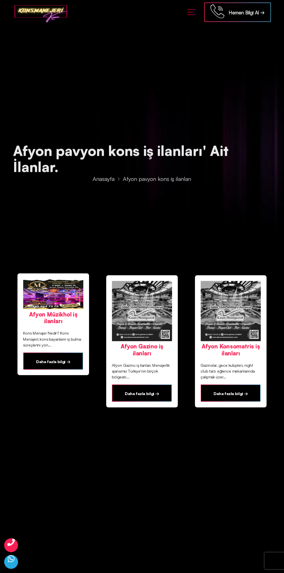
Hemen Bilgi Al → (238, 11)
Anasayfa (104, 179)
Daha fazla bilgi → (53, 361)
